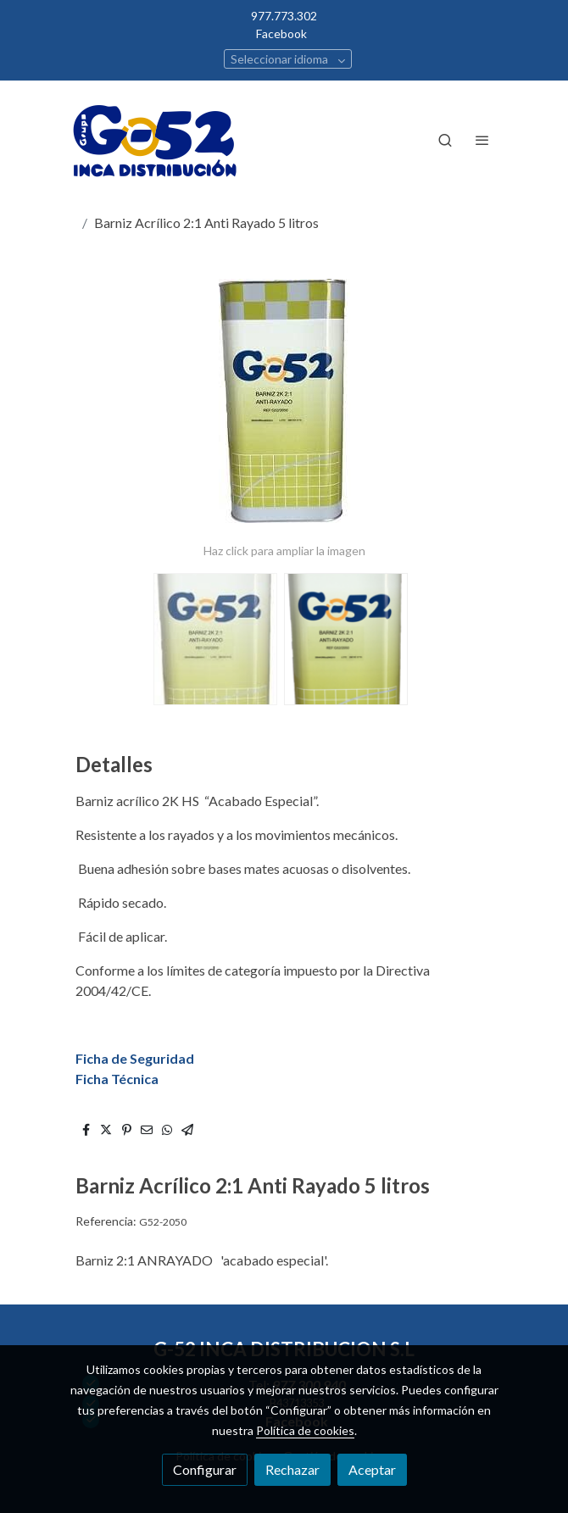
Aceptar (372, 1469)
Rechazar (292, 1469)
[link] (157, 139)
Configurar (205, 1469)
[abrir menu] (482, 139)
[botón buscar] (445, 139)
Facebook (281, 33)
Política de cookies (305, 1430)
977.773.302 (284, 15)
